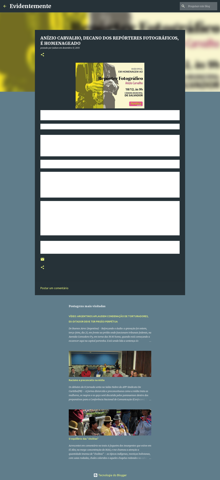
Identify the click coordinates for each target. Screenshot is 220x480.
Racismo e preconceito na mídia (86, 380)
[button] (42, 55)
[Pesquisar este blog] (199, 6)
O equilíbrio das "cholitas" (83, 438)
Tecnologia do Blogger (110, 475)
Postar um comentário (54, 288)
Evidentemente (30, 6)
